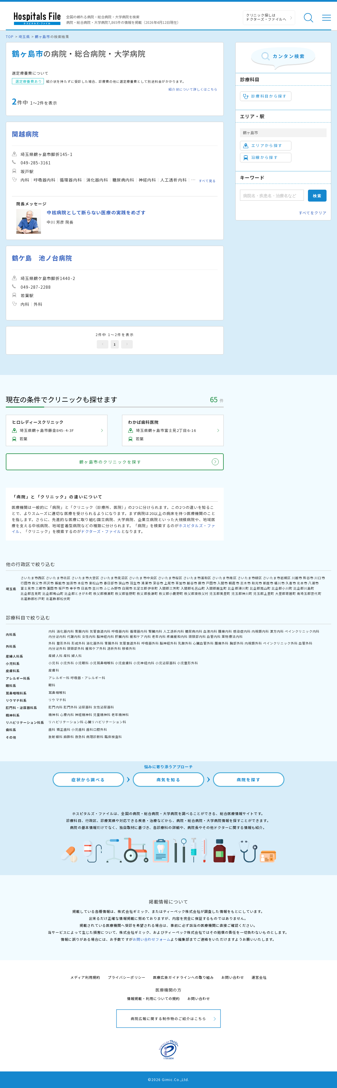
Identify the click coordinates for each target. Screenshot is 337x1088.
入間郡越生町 (216, 588)
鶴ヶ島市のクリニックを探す (110, 462)
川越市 (297, 577)
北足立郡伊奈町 (145, 588)
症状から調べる (88, 779)
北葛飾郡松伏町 (58, 598)
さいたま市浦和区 (197, 577)
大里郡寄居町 (285, 593)
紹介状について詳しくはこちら (193, 89)
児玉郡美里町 (219, 593)
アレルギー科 (59, 677)
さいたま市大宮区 (85, 577)
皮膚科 (54, 670)
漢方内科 (277, 631)
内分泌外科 (57, 648)
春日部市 (111, 583)
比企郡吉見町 (31, 593)
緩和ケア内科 (140, 636)
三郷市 (40, 588)
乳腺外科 (185, 643)
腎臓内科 (155, 631)
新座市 (268, 583)
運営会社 (259, 977)
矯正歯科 (64, 729)
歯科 (52, 729)
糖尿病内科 (193, 631)
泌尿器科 (85, 707)
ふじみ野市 (112, 588)
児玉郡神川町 (242, 593)
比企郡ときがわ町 (78, 593)
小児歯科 (78, 729)
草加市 (180, 583)
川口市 (319, 577)
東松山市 (96, 583)
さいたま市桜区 (170, 577)
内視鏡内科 (260, 631)
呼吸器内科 (120, 631)
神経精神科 (83, 714)
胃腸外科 (112, 643)
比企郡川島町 (303, 588)
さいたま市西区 (33, 577)
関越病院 (25, 133)
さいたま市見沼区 (114, 577)
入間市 (222, 583)
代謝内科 (74, 636)
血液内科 (210, 631)
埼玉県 (24, 36)
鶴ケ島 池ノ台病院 (42, 257)
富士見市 (28, 588)
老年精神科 (120, 714)
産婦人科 (55, 655)
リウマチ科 (57, 699)
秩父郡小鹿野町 (171, 593)
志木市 (245, 583)
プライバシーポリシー (127, 977)
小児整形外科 (187, 662)
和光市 (257, 583)
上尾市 (169, 583)
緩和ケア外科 (95, 648)
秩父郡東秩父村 (196, 593)
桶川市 (279, 583)
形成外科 (78, 643)
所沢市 (48, 583)
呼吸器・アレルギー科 (88, 677)
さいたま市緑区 (250, 577)
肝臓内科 (122, 636)
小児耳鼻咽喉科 (102, 662)
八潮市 (313, 583)
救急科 (80, 736)
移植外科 (129, 648)
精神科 (54, 714)
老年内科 (159, 636)
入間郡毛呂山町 (193, 588)
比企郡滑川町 (238, 588)
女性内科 (89, 636)
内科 (52, 631)
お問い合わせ (232, 977)
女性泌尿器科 (103, 707)
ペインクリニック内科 (302, 631)
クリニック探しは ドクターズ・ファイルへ (266, 16)
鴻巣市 (146, 583)
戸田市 (211, 583)
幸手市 (75, 588)
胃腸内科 (82, 631)
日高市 (86, 588)
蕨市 (201, 583)
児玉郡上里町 (263, 593)
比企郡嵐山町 (260, 588)
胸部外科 (237, 643)
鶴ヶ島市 (42, 36)
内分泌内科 (57, 636)
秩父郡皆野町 (125, 593)
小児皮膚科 (123, 662)
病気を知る (169, 779)
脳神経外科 (168, 643)
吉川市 (97, 588)
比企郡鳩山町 (52, 593)
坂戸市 (63, 588)
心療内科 (67, 714)
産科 (67, 655)
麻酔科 (69, 736)
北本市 (302, 583)
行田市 (26, 583)
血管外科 (306, 643)
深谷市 (158, 583)
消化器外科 (95, 643)
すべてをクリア (313, 213)
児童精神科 (102, 714)
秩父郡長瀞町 (147, 593)
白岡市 (127, 588)
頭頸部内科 (197, 636)
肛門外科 (71, 707)
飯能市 (60, 583)
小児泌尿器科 (165, 662)
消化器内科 (65, 631)
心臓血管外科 (203, 643)
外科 (52, 643)
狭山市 (124, 583)
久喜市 (291, 583)
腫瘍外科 (222, 643)
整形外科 (64, 643)
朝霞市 (234, 583)
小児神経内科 (143, 662)
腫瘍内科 (225, 631)
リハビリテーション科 (66, 721)
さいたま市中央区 (143, 577)
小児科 (54, 662)
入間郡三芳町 (169, 588)
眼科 (52, 685)
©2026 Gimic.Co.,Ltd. (168, 1079)
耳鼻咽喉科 (57, 692)
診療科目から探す (265, 96)
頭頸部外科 (76, 648)
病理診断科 (95, 736)
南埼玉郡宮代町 (309, 593)
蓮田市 (52, 588)
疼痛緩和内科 (177, 636)
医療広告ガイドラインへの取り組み (183, 977)
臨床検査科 (113, 736)
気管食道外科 (129, 643)
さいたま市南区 (224, 577)
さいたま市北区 (58, 577)
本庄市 (83, 583)
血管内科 (214, 636)
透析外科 (114, 648)
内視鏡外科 (253, 643)
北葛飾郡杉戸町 (33, 598)
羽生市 (135, 583)
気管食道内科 (100, 631)
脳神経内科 (105, 636)
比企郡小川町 (282, 588)
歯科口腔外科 (96, 729)
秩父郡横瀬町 (103, 593)
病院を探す (249, 779)
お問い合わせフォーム (152, 939)
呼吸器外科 (150, 643)
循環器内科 (138, 631)
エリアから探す (262, 145)
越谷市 (192, 583)
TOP (10, 36)
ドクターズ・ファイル (101, 531)
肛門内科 (55, 707)
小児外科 (67, 662)
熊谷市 (308, 577)
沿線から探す (260, 157)
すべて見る (207, 180)
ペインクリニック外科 (280, 643)
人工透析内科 (173, 631)
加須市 (71, 583)
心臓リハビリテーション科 (105, 721)
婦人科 (76, 655)
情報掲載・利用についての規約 (153, 998)
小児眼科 (82, 662)
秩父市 (37, 583)
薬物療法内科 (232, 636)
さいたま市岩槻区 (277, 577)
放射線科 (55, 736)
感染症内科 (242, 631)
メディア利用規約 (85, 977)
